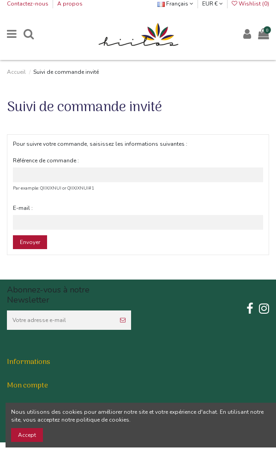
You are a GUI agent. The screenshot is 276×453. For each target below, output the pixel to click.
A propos (70, 3)
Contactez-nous (28, 3)
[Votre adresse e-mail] (60, 320)
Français (175, 3)
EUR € (212, 3)
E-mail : (23, 208)
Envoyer (30, 242)
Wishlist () (250, 3)
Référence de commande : (46, 160)
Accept (27, 435)
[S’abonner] (122, 320)
